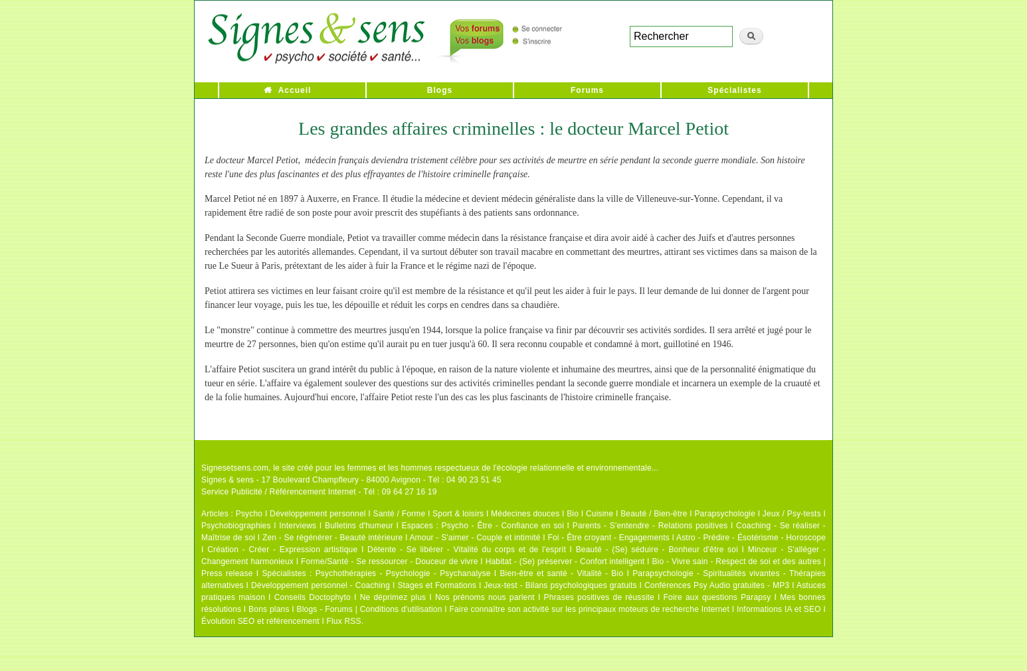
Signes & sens (227, 480)
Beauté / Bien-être (653, 513)
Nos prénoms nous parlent (485, 597)
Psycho (249, 513)
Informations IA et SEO (779, 609)
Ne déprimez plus (393, 597)
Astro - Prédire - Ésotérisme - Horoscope (751, 537)
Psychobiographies (236, 525)
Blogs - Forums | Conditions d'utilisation (369, 609)
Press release (227, 573)
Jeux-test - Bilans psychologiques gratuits (560, 585)
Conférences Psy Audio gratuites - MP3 (716, 585)
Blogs (439, 90)
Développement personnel (318, 513)
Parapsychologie (724, 513)
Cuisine (599, 513)
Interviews (297, 525)
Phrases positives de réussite (599, 597)
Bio (573, 513)
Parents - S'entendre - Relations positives (650, 525)
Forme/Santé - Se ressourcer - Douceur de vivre (389, 561)
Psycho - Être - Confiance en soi (503, 525)
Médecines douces (525, 513)
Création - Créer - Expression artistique (282, 549)
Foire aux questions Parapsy (717, 597)
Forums (587, 90)
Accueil (295, 90)
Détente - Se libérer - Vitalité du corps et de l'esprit (466, 549)
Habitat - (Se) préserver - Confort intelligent (565, 561)
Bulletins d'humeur (359, 525)
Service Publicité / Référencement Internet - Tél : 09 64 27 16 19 (319, 491)
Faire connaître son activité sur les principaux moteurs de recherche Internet (589, 609)
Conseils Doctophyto (312, 597)
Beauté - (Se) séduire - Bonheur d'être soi (657, 549)
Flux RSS (343, 621)
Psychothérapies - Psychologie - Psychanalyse (403, 573)
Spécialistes (734, 90)
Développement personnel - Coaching (320, 585)
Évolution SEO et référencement (260, 621)
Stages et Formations (436, 585)
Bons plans (268, 609)
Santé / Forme (399, 513)
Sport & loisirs (458, 513)
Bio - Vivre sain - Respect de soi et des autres (736, 561)
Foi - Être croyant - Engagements (608, 537)
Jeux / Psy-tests (792, 513)
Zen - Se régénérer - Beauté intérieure (332, 537)
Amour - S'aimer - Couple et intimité (474, 537)
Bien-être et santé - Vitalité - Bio (561, 573)
